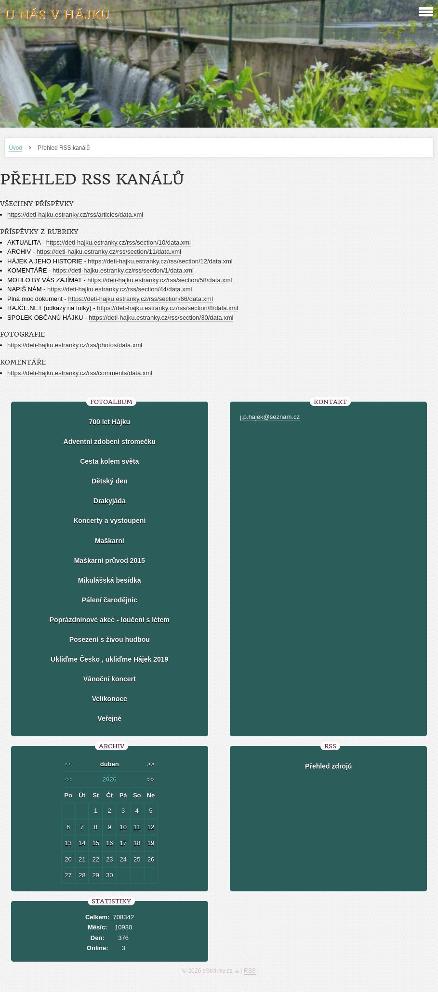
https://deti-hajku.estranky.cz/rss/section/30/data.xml (161, 317)
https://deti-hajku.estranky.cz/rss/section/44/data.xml (119, 289)
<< (68, 764)
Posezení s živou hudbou (109, 639)
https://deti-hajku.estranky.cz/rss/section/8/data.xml (167, 308)
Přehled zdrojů (328, 766)
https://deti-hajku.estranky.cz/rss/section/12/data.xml (160, 261)
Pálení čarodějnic (109, 600)
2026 (110, 779)
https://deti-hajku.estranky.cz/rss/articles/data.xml (75, 214)
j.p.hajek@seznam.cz (270, 416)
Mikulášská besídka (109, 580)
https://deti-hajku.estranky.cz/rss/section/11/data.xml (109, 251)
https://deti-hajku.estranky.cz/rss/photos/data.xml (74, 345)
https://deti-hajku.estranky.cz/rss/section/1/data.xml (123, 270)
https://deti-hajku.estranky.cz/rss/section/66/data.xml (140, 298)
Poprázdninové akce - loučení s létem (110, 620)
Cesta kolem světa (109, 461)
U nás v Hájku (57, 14)
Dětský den (110, 481)
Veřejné (109, 718)
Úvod (15, 147)
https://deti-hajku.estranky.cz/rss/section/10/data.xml (118, 242)
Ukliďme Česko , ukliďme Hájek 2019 (109, 659)
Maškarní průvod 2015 (109, 560)
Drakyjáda (109, 501)
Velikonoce (109, 699)
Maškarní (109, 541)
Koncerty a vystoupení (109, 520)
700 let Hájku (109, 422)
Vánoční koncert (109, 679)
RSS (250, 970)
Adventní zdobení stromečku (110, 441)
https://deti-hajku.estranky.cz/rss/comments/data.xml (79, 373)
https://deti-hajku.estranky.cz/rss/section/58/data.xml (159, 280)
